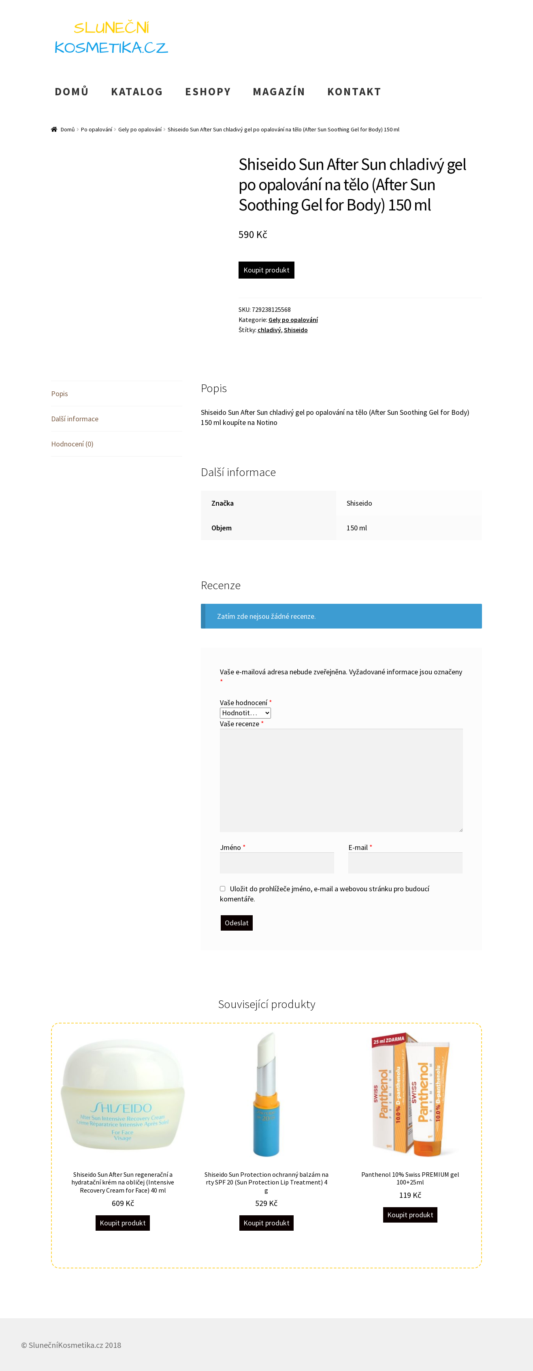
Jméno (233, 847)
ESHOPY (208, 91)
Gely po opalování (140, 129)
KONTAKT (354, 91)
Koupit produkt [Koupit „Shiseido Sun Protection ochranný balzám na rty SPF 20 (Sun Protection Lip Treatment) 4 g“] (266, 1222)
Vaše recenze (242, 723)
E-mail (360, 847)
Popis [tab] (59, 393)
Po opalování (96, 129)
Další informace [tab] (74, 418)
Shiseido (296, 330)
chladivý (269, 330)
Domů (68, 129)
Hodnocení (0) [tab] (72, 443)
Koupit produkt (266, 270)
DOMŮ (72, 91)
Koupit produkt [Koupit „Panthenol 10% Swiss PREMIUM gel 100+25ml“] (410, 1214)
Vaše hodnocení (246, 702)
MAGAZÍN (279, 91)
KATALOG (137, 91)
